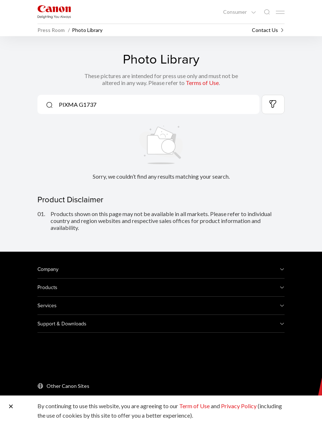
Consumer (235, 12)
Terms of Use (202, 82)
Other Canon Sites (68, 386)
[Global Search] (267, 12)
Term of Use (194, 405)
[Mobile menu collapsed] (280, 12)
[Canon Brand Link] (54, 12)
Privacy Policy (239, 405)
